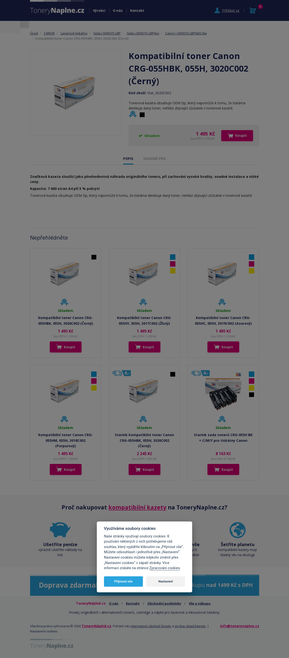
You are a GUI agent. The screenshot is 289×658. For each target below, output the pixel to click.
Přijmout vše (123, 581)
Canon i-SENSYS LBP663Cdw (186, 33)
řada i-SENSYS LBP (107, 33)
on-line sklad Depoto (190, 626)
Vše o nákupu (200, 603)
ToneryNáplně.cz (96, 626)
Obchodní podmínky (164, 603)
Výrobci (99, 10)
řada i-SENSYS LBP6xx (143, 33)
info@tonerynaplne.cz (239, 626)
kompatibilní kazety (137, 507)
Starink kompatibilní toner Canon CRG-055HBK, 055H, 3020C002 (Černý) (144, 440)
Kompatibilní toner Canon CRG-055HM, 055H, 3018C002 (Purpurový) (65, 440)
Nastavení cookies (44, 631)
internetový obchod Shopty (151, 626)
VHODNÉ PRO (154, 158)
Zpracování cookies (164, 568)
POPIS (128, 158)
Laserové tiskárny (74, 33)
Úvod (34, 33)
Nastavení (165, 581)
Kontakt (137, 10)
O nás (118, 10)
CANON (49, 33)
